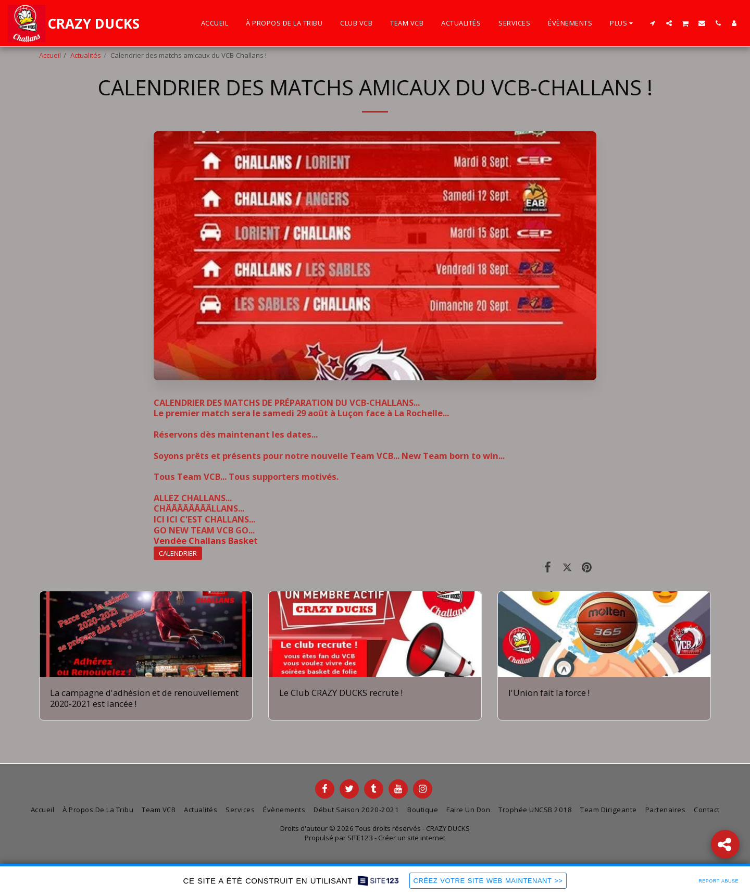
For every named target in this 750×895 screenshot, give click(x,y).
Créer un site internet (411, 837)
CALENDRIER (178, 553)
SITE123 (360, 837)
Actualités (85, 55)
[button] (652, 23)
